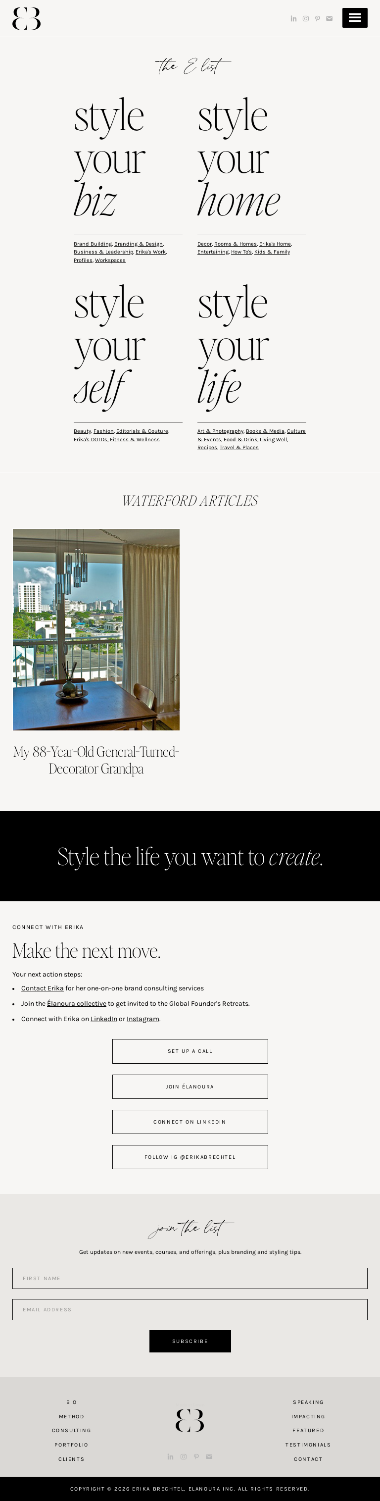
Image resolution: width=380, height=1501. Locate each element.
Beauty (82, 431)
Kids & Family (272, 252)
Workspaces (110, 260)
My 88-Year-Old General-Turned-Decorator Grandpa (96, 759)
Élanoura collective (76, 1003)
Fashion (104, 431)
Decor (204, 244)
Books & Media (265, 431)
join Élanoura (190, 1087)
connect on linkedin (189, 1122)
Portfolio (71, 1445)
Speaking (308, 1402)
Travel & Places (239, 447)
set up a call (190, 1051)
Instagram (143, 1019)
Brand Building (93, 244)
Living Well (273, 439)
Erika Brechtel (26, 18)
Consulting (72, 1430)
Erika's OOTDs (90, 439)
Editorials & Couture (142, 431)
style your (110, 159)
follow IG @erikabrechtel (190, 1157)
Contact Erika (42, 988)
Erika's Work (151, 252)
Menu (355, 18)
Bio (71, 1402)
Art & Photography (220, 431)
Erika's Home (275, 244)
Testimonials (308, 1445)
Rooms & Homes (235, 244)
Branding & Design (138, 244)
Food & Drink (240, 439)
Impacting (308, 1416)
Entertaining (213, 252)
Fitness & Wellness (135, 439)
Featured (308, 1430)
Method (72, 1416)
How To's (241, 252)
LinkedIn (104, 1019)
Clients (71, 1459)
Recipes (207, 447)
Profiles (83, 260)
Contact (308, 1459)
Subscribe (190, 1341)
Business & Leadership (103, 252)
